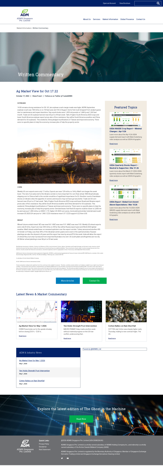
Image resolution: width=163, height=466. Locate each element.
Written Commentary (40, 28)
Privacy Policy (44, 445)
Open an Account (109, 3)
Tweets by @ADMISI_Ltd (92, 350)
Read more (114, 144)
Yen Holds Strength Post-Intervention (80, 327)
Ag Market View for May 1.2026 (32, 327)
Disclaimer (43, 447)
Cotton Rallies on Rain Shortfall (122, 327)
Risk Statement (44, 450)
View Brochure (124, 3)
